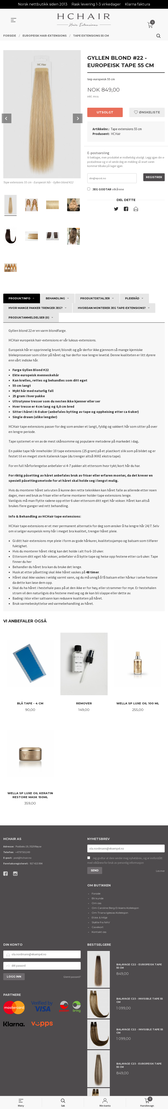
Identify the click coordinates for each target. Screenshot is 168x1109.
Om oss (96, 904)
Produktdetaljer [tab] (95, 298)
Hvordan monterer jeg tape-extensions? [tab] (112, 308)
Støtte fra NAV (101, 923)
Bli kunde (97, 899)
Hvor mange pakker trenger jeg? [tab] (36, 308)
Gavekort (97, 928)
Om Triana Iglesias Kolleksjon (110, 913)
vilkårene (118, 190)
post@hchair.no (22, 858)
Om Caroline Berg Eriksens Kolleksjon (115, 909)
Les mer (160, 872)
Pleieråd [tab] (132, 298)
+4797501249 (22, 853)
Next (77, 118)
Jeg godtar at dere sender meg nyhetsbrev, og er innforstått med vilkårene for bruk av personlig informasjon (124, 861)
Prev (6, 118)
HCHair (116, 134)
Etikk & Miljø (99, 918)
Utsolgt (105, 112)
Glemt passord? (72, 978)
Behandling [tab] (55, 298)
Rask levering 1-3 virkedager (96, 4)
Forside (96, 894)
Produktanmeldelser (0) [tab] (29, 317)
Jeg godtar (102, 190)
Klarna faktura (137, 4)
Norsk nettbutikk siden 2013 (42, 4)
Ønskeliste (147, 112)
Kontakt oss (99, 933)
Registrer (154, 177)
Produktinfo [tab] (19, 298)
